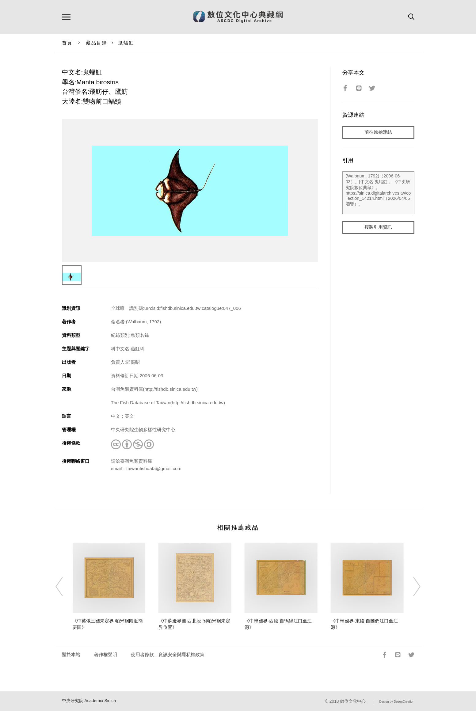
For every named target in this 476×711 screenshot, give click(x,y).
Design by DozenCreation (396, 701)
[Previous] (64, 586)
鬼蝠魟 (126, 42)
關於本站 (71, 654)
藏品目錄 (96, 42)
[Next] (411, 586)
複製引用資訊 (378, 227)
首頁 (67, 42)
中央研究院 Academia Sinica (89, 700)
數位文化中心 (353, 701)
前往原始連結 (378, 132)
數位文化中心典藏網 (238, 17)
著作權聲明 (105, 654)
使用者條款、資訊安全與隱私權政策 (167, 654)
